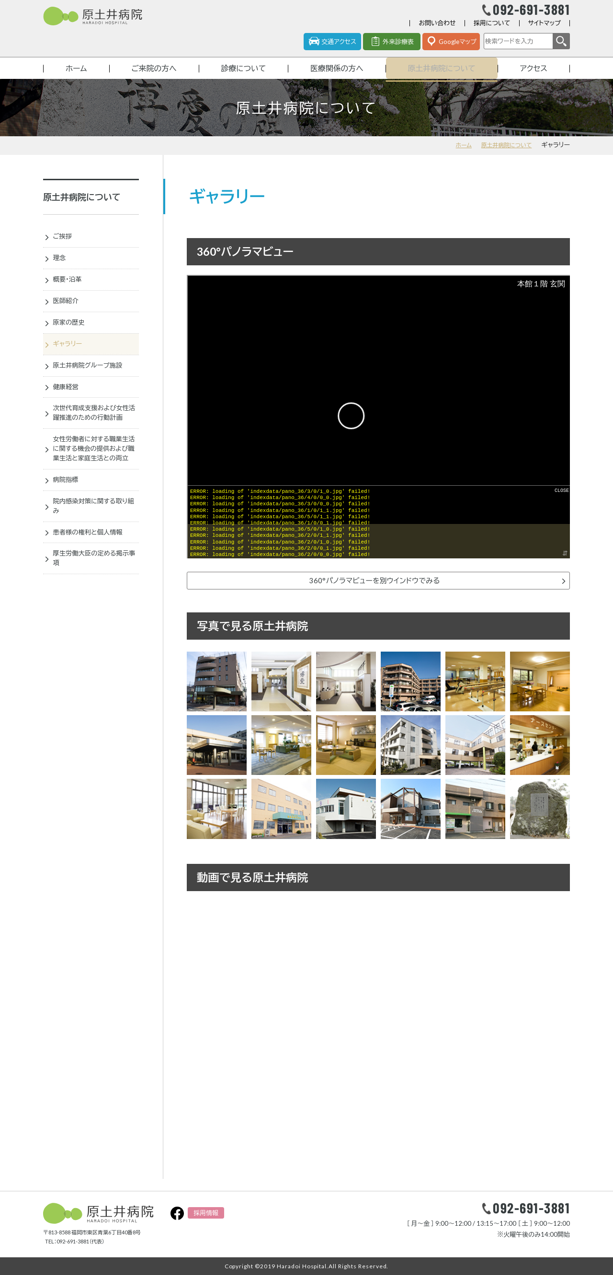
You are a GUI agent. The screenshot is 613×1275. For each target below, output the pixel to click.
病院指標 (69, 529)
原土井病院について (442, 78)
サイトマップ (544, 30)
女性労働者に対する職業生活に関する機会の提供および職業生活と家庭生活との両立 (94, 491)
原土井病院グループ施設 (94, 385)
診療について (242, 78)
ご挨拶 (65, 248)
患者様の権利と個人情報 (94, 585)
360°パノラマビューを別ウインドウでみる (374, 592)
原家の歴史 (73, 339)
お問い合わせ (437, 30)
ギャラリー (71, 362)
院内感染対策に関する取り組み (94, 557)
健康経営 (69, 407)
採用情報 (205, 1213)
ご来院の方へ (152, 78)
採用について (492, 30)
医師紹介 (69, 317)
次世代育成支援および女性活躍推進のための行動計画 (94, 441)
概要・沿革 (71, 294)
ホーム (75, 78)
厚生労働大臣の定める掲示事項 (94, 614)
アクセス (534, 78)
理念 (62, 271)
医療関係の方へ (335, 78)
